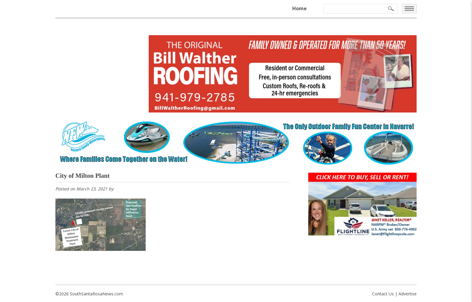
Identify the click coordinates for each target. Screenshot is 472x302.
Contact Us (383, 294)
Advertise (408, 294)
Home (299, 8)
